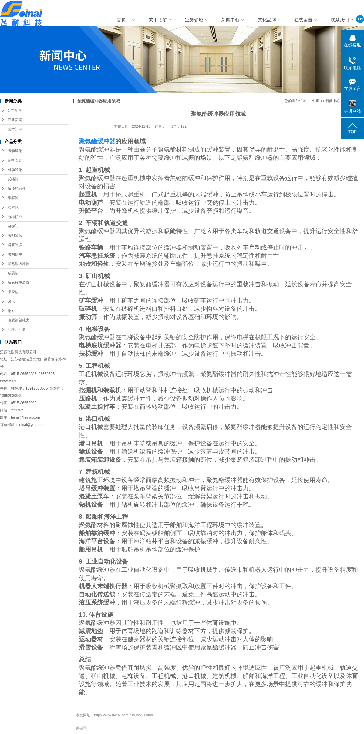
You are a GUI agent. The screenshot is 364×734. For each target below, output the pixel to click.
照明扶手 (15, 254)
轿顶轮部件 (17, 188)
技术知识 (15, 129)
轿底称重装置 (18, 282)
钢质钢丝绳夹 (18, 320)
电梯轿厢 (15, 217)
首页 (121, 19)
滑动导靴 (15, 170)
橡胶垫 (13, 292)
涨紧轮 (13, 207)
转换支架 (15, 160)
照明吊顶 (15, 235)
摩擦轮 (13, 198)
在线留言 (303, 19)
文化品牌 (267, 19)
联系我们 (340, 19)
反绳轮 (13, 179)
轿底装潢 (15, 245)
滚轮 (11, 301)
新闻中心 (230, 19)
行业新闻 (15, 120)
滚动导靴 (15, 151)
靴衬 (11, 311)
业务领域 (194, 19)
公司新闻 (15, 110)
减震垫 (13, 273)
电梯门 (13, 226)
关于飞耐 (158, 19)
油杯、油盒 (17, 329)
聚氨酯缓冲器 (18, 264)
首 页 (315, 101)
